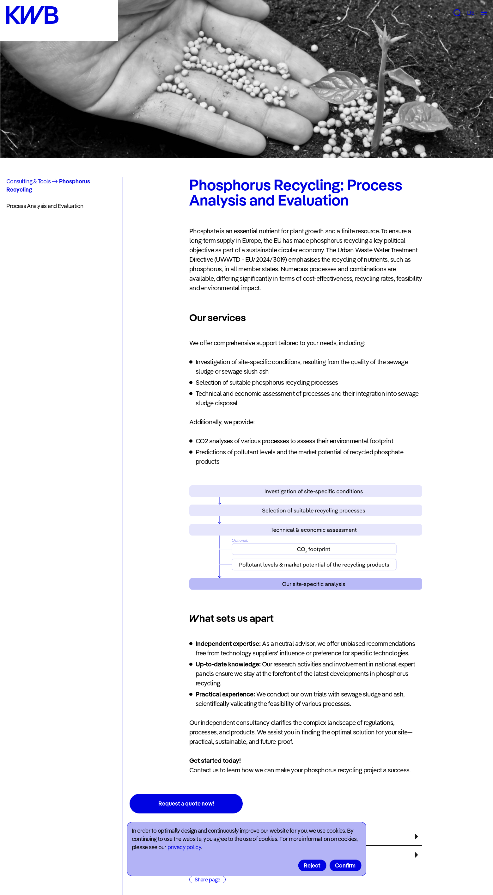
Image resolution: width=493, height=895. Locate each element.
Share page (207, 879)
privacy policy (184, 847)
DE (470, 12)
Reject (312, 865)
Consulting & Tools (28, 181)
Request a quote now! (186, 803)
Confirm (345, 865)
